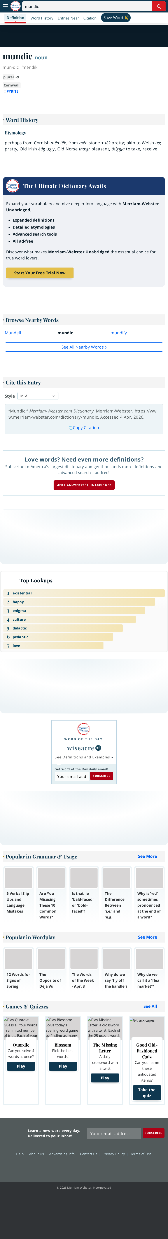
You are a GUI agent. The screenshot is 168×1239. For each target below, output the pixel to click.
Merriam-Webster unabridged (84, 485)
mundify (118, 333)
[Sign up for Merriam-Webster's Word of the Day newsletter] (114, 1133)
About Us (37, 1154)
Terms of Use (141, 1154)
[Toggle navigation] (5, 6)
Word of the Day (83, 739)
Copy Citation (84, 427)
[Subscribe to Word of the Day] (72, 776)
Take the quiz (147, 1092)
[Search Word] (159, 6)
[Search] (94, 6)
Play (21, 1066)
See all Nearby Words (82, 347)
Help (21, 1154)
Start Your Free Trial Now (39, 272)
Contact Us (90, 1154)
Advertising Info (63, 1154)
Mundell (13, 333)
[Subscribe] (153, 1133)
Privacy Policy (115, 1154)
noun (41, 57)
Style (10, 396)
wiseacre (80, 748)
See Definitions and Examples (82, 757)
